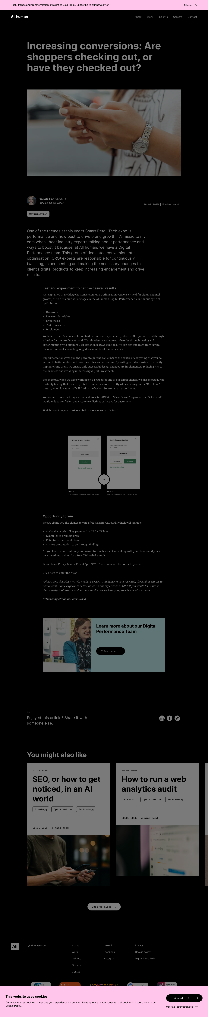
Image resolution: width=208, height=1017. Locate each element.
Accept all (186, 998)
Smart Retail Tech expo (106, 231)
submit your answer (80, 551)
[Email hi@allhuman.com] (47, 945)
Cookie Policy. (13, 1005)
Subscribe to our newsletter (93, 4)
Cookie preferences (182, 1006)
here (52, 573)
